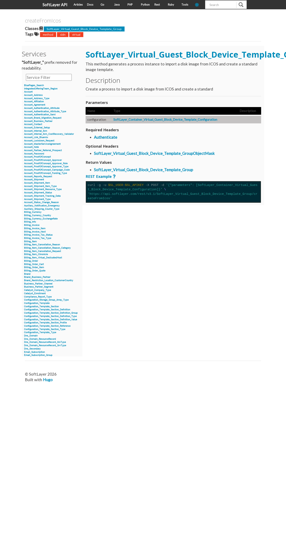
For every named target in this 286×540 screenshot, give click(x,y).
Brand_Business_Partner (37, 277)
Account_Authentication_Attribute (41, 108)
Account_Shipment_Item (37, 183)
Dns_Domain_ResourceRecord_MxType (45, 342)
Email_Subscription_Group (38, 355)
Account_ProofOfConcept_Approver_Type (46, 166)
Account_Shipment (34, 179)
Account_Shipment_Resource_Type (43, 189)
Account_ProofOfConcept (37, 156)
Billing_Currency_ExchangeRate (41, 218)
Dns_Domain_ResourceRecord (40, 339)
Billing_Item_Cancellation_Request (42, 251)
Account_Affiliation (34, 101)
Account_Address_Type (36, 98)
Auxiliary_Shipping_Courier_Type (41, 209)
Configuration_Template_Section (41, 306)
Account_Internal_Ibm (35, 131)
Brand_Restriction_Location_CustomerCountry (48, 280)
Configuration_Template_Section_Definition (47, 309)
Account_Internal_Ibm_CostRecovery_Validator (49, 134)
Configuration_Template (37, 303)
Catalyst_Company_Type (37, 290)
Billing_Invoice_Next (35, 231)
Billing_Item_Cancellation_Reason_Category (47, 248)
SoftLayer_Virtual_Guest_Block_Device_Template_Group (84, 29)
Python (145, 4)
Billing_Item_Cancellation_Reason (42, 244)
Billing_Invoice (31, 225)
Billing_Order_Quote (34, 270)
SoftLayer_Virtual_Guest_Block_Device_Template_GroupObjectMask (154, 153)
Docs (90, 4)
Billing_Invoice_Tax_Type (37, 238)
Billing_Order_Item (34, 267)
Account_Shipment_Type (37, 199)
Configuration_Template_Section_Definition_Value (50, 319)
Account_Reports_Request (38, 176)
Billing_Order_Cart (34, 264)
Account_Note (31, 147)
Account (28, 91)
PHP (130, 4)
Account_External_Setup (37, 127)
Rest (157, 4)
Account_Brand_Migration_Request (42, 118)
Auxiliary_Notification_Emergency (42, 205)
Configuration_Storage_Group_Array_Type (46, 300)
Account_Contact (33, 124)
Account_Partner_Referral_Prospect (43, 150)
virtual (76, 34)
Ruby (171, 4)
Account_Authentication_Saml (40, 114)
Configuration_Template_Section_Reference (47, 326)
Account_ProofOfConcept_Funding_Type (45, 173)
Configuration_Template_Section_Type (44, 329)
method (48, 34)
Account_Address (33, 95)
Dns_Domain (31, 335)
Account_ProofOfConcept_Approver (43, 160)
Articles (78, 4)
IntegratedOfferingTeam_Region (40, 88)
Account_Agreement (34, 105)
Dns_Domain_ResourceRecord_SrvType (45, 345)
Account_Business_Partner (38, 121)
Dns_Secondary (32, 348)
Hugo (48, 379)
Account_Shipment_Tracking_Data (42, 196)
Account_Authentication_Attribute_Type (45, 111)
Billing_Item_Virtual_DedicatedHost (43, 257)
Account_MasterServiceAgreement (42, 144)
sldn (62, 34)
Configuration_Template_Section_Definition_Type (50, 316)
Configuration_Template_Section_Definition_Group (51, 313)
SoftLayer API (54, 4)
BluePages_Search (34, 85)
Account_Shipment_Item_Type (40, 186)
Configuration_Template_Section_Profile (45, 322)
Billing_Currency (32, 212)
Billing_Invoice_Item (34, 228)
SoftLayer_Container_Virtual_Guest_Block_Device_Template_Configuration (165, 119)
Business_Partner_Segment (38, 287)
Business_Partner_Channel (38, 283)
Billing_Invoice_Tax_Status (38, 235)
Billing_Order (31, 261)
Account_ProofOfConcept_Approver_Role (46, 163)
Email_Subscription (34, 352)
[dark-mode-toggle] (198, 4)
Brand (27, 274)
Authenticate (105, 137)
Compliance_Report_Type (38, 296)
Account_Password (34, 153)
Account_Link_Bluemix (36, 137)
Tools (184, 4)
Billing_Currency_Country (37, 215)
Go (102, 4)
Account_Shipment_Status (38, 192)
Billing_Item (30, 241)
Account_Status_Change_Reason (41, 202)
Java (117, 4)
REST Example (99, 176)
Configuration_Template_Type (40, 332)
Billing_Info (30, 222)
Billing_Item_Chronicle (36, 254)
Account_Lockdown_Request (39, 140)
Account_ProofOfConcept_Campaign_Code (47, 170)
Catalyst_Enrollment (35, 293)
